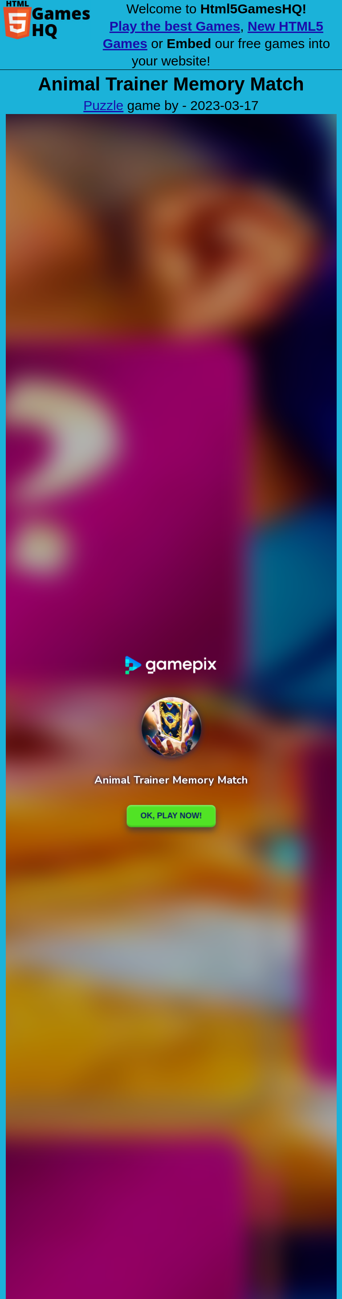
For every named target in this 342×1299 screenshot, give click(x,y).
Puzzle (103, 105)
